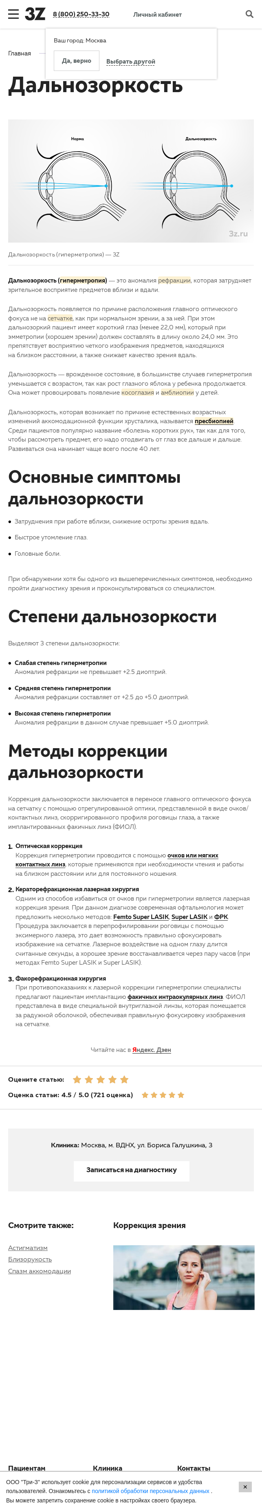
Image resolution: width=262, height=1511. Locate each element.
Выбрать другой (130, 62)
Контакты (193, 1469)
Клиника (107, 1469)
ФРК (221, 916)
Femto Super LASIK (141, 916)
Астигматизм (28, 1248)
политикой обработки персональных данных (151, 1491)
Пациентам (27, 1469)
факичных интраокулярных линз (175, 996)
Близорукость (30, 1259)
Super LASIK (189, 916)
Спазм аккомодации (39, 1271)
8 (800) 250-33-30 (81, 14)
